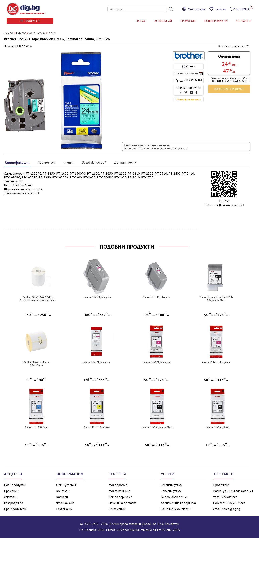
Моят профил (118, 485)
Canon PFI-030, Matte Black (157, 427)
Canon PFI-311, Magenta (97, 297)
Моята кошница (119, 491)
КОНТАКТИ (243, 21)
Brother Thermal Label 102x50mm (37, 364)
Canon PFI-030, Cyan (36, 427)
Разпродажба (13, 503)
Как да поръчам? (120, 497)
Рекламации (64, 509)
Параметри (46, 162)
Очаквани (10, 497)
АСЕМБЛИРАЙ (163, 21)
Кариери (62, 497)
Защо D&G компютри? (176, 509)
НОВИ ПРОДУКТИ (215, 21)
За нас (141, 21)
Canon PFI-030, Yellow (97, 427)
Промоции (188, 21)
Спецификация (17, 162)
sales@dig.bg (231, 509)
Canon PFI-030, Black (217, 427)
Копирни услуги (171, 491)
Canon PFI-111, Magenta (157, 297)
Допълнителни (125, 162)
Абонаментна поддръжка (178, 503)
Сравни (188, 66)
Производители (15, 509)
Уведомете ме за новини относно (155, 146)
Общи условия (66, 485)
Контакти (62, 491)
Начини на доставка (122, 503)
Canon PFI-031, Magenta (216, 362)
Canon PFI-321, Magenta (96, 362)
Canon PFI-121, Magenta (156, 362)
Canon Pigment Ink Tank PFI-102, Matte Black (216, 299)
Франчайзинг (65, 503)
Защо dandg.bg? (94, 162)
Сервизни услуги (171, 485)
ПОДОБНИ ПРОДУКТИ (127, 246)
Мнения (68, 162)
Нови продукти (14, 485)
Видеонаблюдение (174, 497)
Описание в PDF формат (189, 73)
